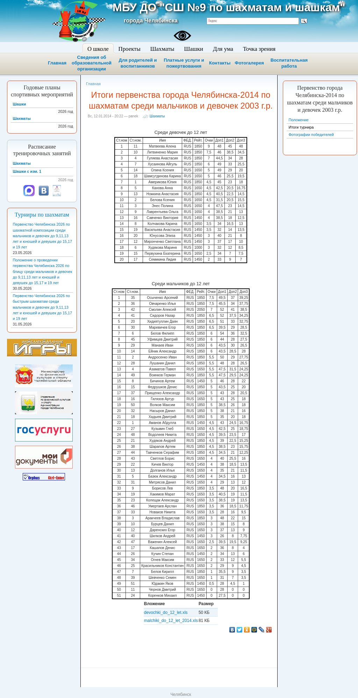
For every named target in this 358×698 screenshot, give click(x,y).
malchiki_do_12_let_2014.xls (171, 620)
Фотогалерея (249, 63)
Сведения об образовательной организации (92, 63)
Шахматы (157, 116)
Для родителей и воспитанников (138, 63)
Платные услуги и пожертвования (184, 63)
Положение (298, 120)
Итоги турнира (301, 127)
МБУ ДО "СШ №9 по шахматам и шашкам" (229, 7)
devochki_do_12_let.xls (166, 612)
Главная (57, 63)
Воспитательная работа (289, 63)
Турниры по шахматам (42, 215)
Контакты (219, 63)
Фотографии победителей (311, 134)
